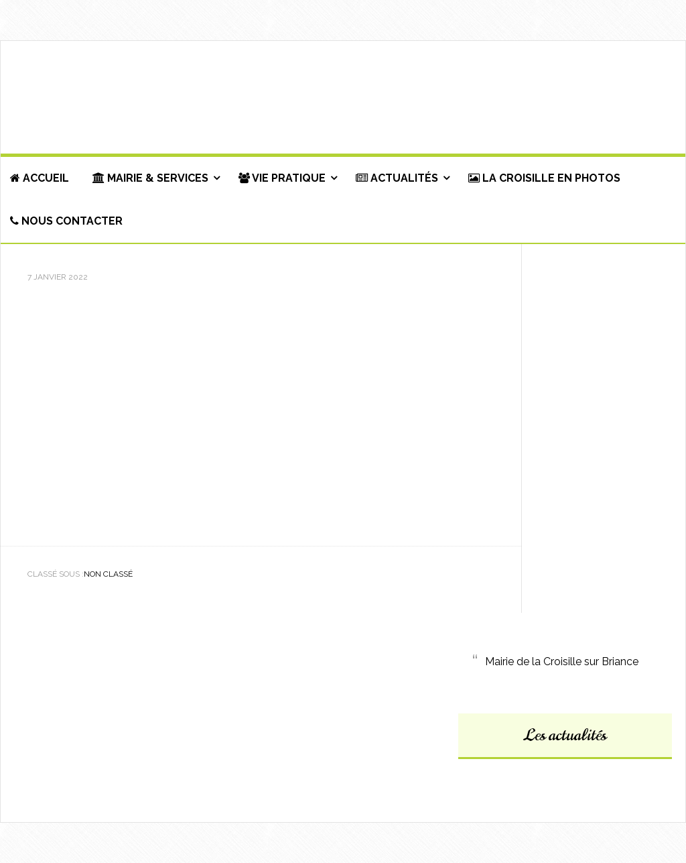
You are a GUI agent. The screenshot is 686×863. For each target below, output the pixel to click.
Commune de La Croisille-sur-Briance (343, 98)
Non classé (108, 574)
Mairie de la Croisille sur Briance (561, 661)
